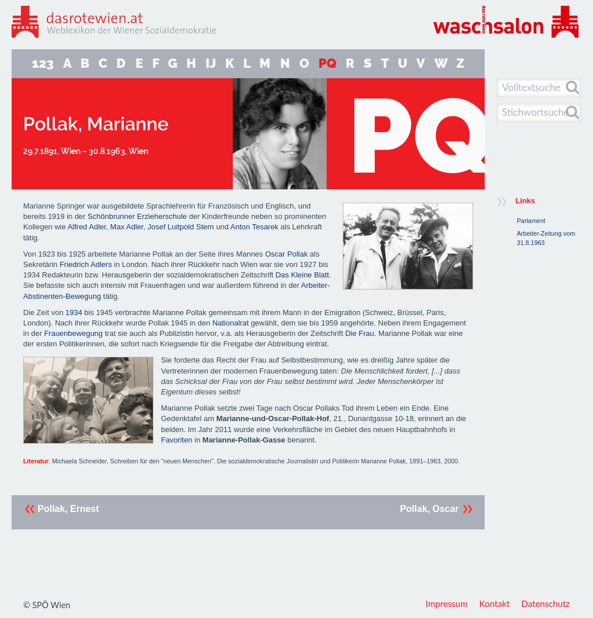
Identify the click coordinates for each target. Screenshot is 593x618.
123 (43, 63)
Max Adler (126, 226)
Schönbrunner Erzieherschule (136, 216)
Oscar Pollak (287, 254)
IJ (211, 63)
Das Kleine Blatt (303, 274)
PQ (327, 63)
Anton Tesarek (254, 226)
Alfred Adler (87, 226)
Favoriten (176, 440)
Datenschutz (545, 603)
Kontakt (494, 603)
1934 (73, 312)
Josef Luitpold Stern (181, 226)
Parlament (531, 220)
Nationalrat (231, 323)
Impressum (447, 603)
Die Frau (359, 333)
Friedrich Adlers (86, 264)
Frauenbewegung (73, 333)
